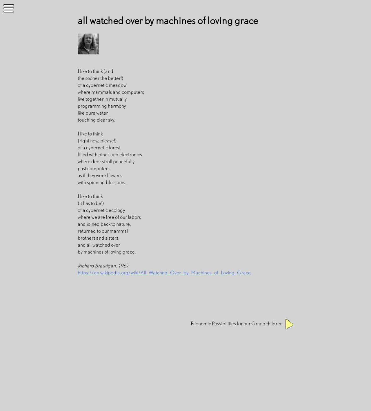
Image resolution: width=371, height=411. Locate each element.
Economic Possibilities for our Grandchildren (237, 323)
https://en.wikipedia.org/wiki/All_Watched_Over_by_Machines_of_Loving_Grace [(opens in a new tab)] (164, 272)
